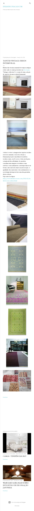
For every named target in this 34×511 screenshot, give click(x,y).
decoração (26, 70)
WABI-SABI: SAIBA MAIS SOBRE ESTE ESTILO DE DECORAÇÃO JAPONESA (15, 485)
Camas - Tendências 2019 (14, 456)
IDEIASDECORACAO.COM (12, 6)
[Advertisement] (17, 34)
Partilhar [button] (5, 397)
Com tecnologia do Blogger (17, 502)
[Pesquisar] (30, 3)
